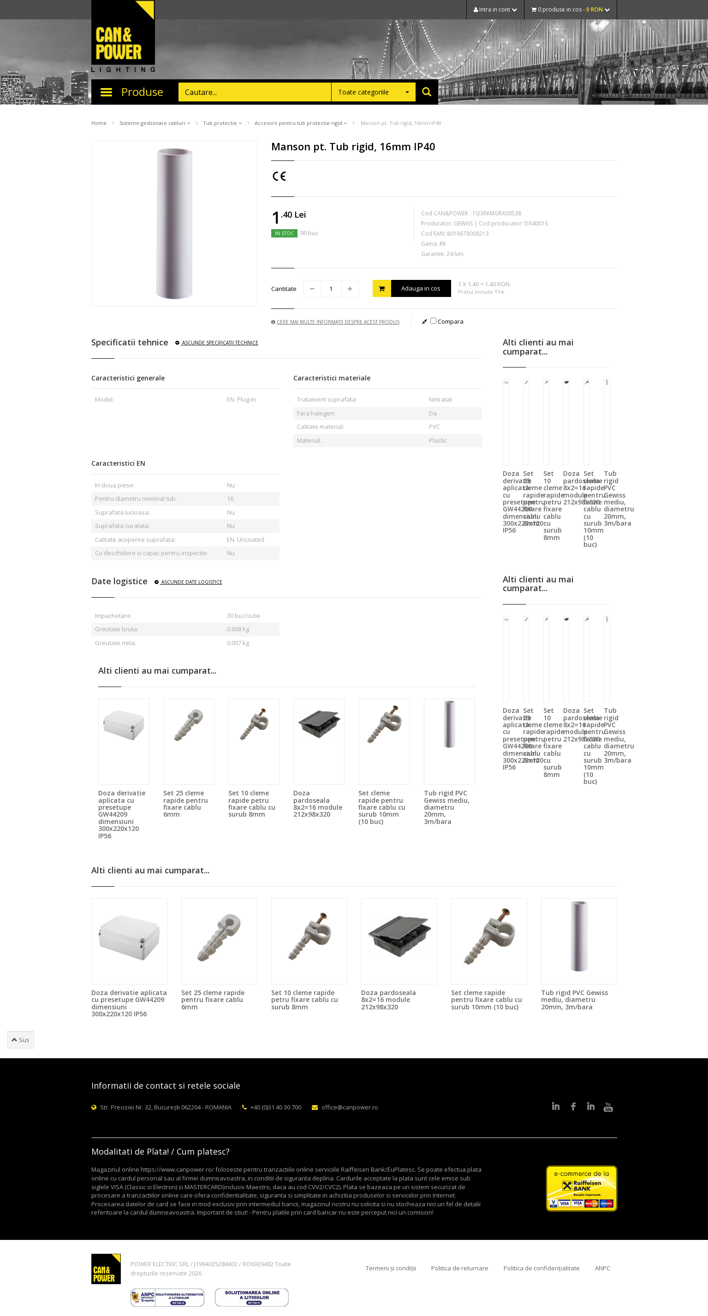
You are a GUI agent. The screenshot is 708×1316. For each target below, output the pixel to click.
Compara (447, 321)
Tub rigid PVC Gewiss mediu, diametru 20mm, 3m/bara (447, 807)
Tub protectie (222, 122)
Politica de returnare (459, 1268)
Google (590, 1107)
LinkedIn (555, 1107)
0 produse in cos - (570, 9)
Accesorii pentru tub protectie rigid (301, 122)
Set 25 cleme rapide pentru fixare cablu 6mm (185, 803)
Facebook (573, 1107)
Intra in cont (495, 9)
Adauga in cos (407, 288)
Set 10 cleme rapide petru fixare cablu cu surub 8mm (251, 803)
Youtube (608, 1107)
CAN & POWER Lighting (123, 37)
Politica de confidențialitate (542, 1268)
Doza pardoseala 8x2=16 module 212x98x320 (317, 803)
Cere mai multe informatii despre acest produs (335, 322)
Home (99, 122)
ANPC (602, 1268)
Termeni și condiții (391, 1268)
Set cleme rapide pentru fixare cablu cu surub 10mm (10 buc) (381, 807)
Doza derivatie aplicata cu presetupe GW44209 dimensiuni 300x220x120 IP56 (121, 814)
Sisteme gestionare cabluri (154, 122)
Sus (21, 1040)
